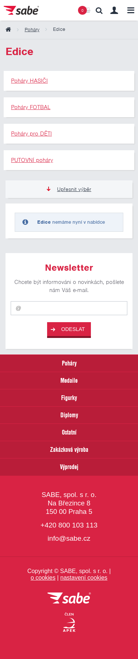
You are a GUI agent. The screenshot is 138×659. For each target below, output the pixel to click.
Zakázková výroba (69, 449)
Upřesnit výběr (69, 189)
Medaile (69, 380)
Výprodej (69, 466)
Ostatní (69, 432)
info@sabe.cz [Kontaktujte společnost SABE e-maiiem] (68, 538)
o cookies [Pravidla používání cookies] (43, 578)
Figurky (69, 397)
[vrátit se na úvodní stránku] (69, 599)
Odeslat (68, 329)
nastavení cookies (83, 578)
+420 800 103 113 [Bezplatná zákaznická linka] (69, 525)
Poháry (69, 363)
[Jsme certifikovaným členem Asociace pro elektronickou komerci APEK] (69, 622)
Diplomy (69, 414)
